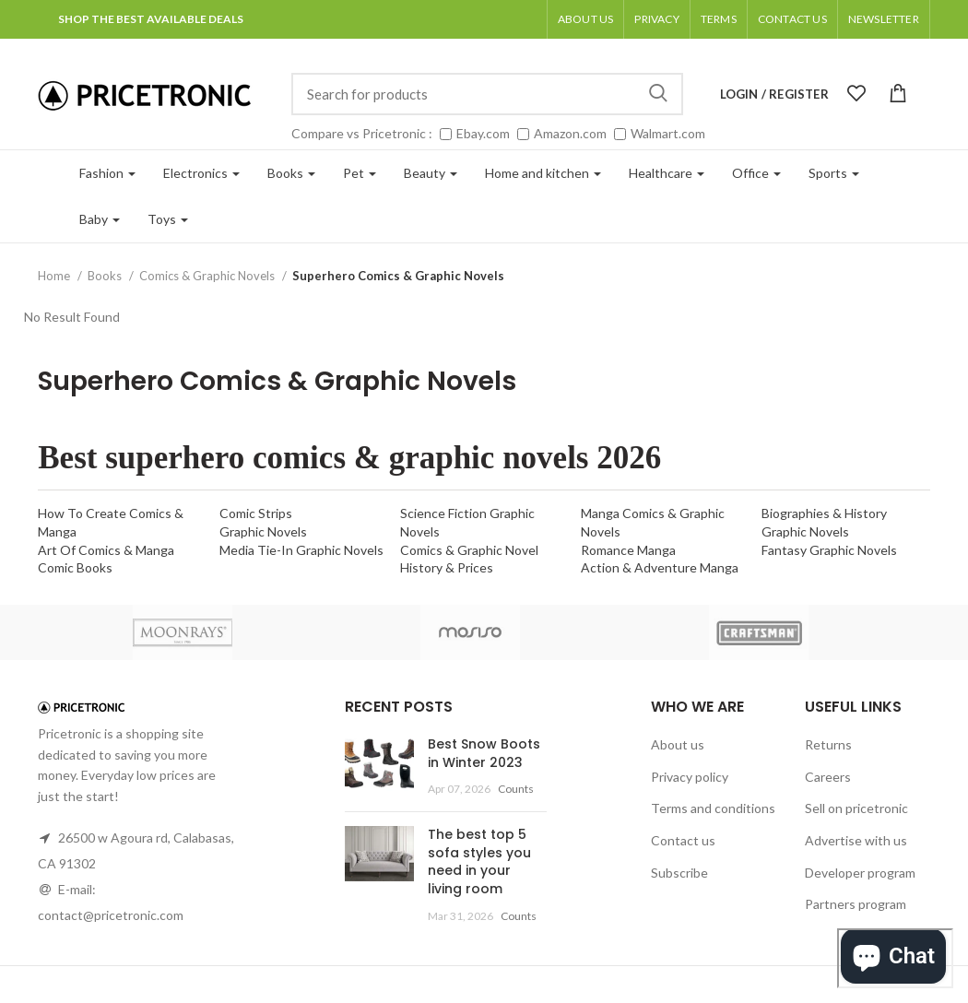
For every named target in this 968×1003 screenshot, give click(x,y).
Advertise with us (856, 840)
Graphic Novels (263, 531)
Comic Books (75, 567)
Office (756, 173)
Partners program (855, 904)
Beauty (430, 173)
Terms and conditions (713, 808)
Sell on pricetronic (856, 808)
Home (55, 275)
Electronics (201, 173)
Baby (99, 219)
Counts (516, 789)
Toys (168, 219)
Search (658, 94)
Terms (719, 19)
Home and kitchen (543, 173)
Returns (828, 744)
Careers (828, 777)
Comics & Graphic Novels (208, 275)
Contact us (683, 840)
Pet (359, 173)
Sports (834, 173)
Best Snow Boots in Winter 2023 (484, 753)
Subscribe (679, 872)
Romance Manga (628, 550)
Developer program (860, 872)
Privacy (656, 19)
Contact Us (792, 19)
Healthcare (666, 173)
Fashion (107, 173)
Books (291, 173)
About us (586, 19)
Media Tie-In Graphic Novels (301, 550)
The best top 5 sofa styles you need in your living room (479, 861)
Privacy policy (689, 777)
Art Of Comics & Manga (106, 550)
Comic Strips (255, 513)
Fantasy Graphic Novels (829, 550)
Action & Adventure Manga (659, 567)
